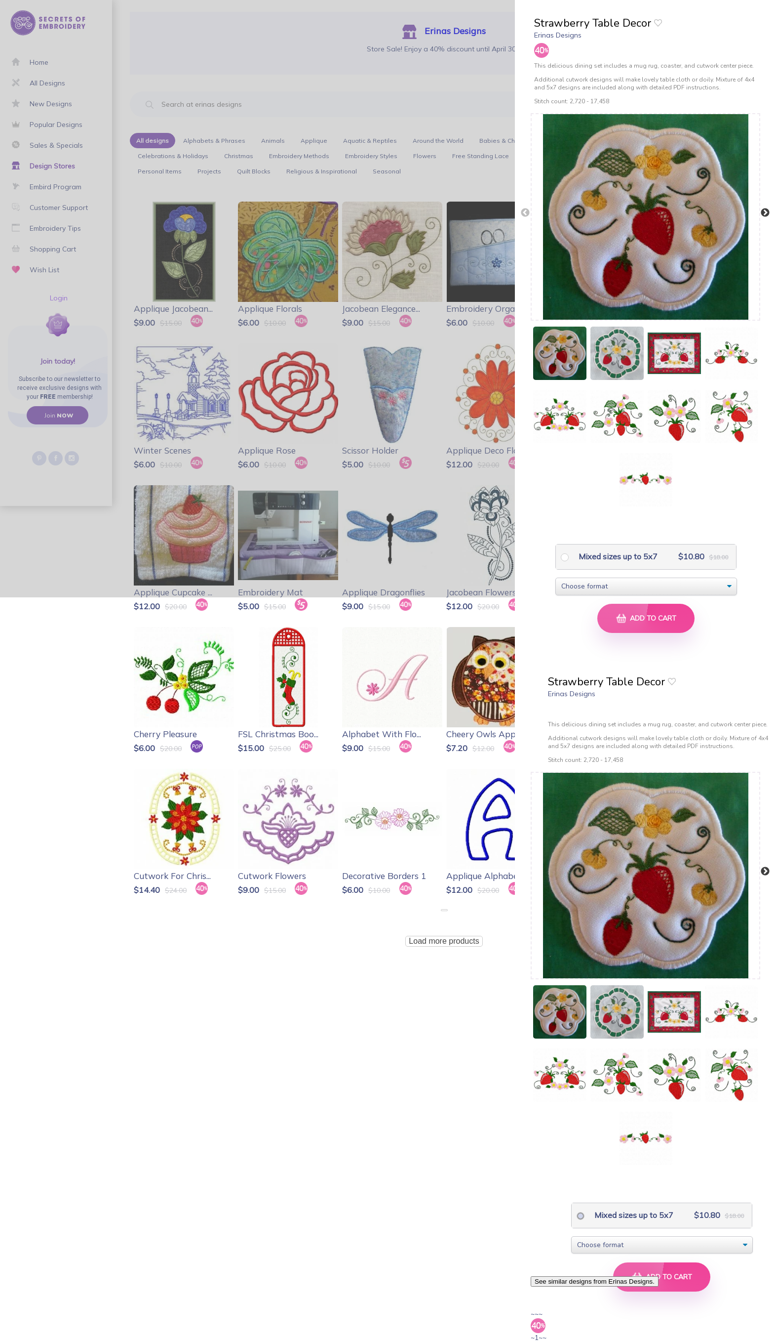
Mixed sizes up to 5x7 (617, 556)
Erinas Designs (558, 35)
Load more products (444, 941)
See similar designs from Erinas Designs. (595, 1281)
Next (765, 213)
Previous (525, 213)
